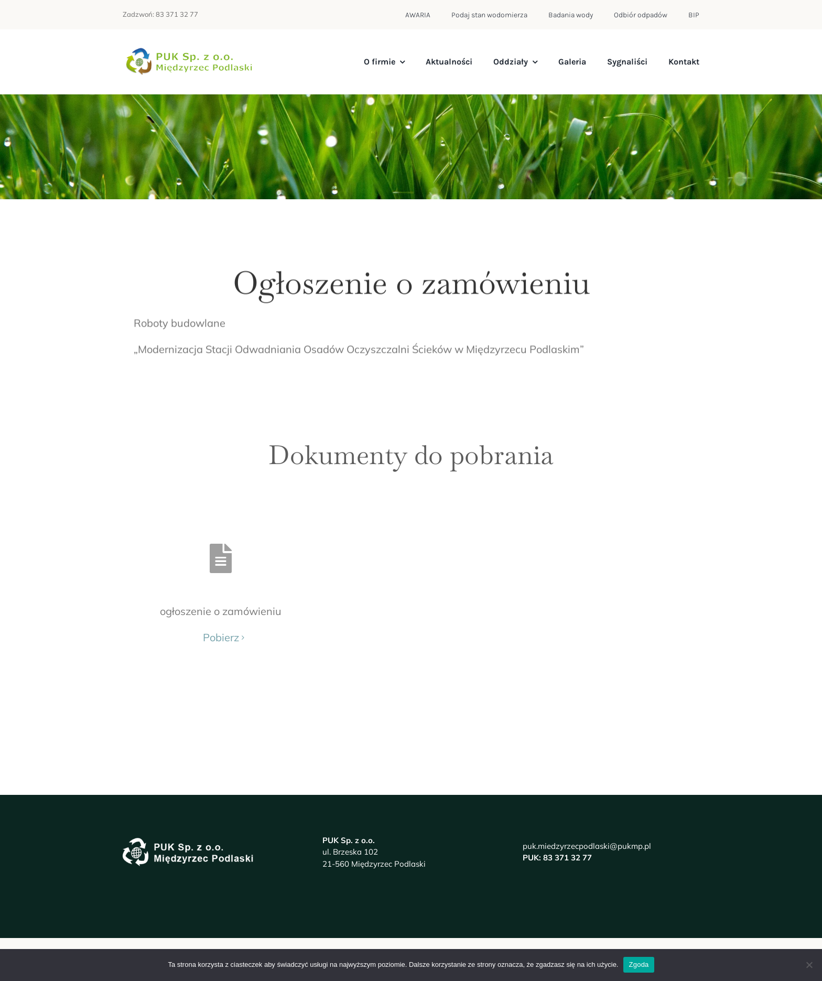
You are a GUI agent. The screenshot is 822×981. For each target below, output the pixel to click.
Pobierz (221, 630)
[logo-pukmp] (188, 52)
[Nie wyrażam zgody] (809, 965)
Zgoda (638, 964)
